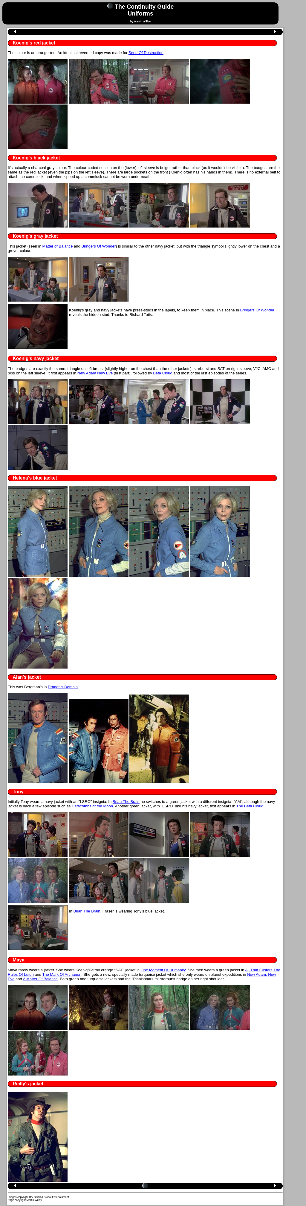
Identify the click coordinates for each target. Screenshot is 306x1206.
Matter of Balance (57, 246)
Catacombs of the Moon (92, 806)
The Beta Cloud (249, 806)
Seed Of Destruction (145, 52)
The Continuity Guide (144, 6)
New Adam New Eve (95, 373)
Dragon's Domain (63, 687)
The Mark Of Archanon (61, 974)
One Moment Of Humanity (163, 970)
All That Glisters (259, 970)
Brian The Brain (126, 801)
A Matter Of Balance (40, 979)
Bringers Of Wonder (98, 246)
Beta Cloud (162, 373)
